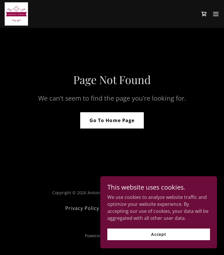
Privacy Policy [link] (82, 208)
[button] (216, 14)
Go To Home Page (112, 120)
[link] (16, 14)
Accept (158, 234)
